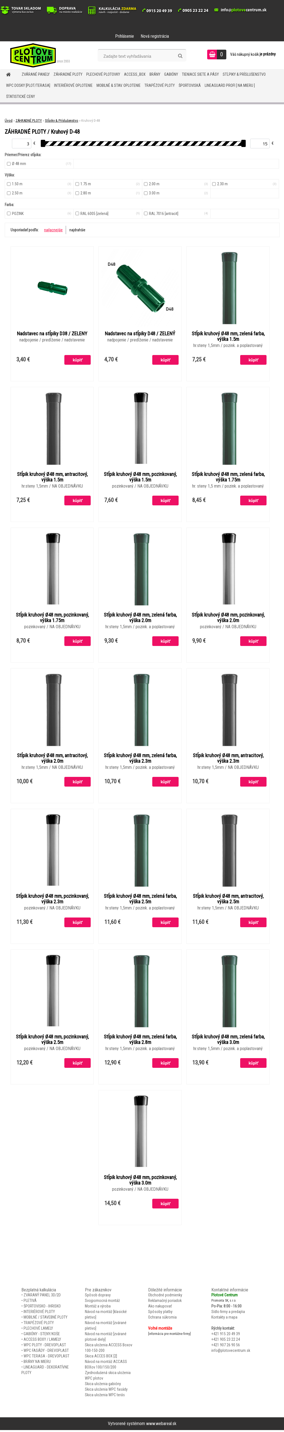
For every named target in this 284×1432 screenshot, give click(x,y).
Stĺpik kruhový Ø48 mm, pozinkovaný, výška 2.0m (228, 618)
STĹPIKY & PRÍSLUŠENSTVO (244, 74)
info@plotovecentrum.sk (230, 1352)
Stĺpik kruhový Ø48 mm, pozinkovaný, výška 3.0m (140, 1182)
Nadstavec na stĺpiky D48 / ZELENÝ (140, 334)
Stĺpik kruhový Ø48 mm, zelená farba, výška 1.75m (228, 477)
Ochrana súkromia (162, 1319)
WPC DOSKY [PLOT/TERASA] (28, 85)
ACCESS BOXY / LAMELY (42, 1341)
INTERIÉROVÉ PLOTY (39, 1313)
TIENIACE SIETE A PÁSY (200, 74)
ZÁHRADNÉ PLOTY (68, 74)
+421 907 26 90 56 (225, 1346)
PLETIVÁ (30, 1302)
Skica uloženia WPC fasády (106, 1391)
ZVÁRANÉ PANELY (36, 74)
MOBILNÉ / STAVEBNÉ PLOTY (45, 1319)
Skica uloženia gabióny (103, 1385)
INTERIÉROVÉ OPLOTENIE (73, 85)
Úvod (8, 120)
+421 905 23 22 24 (225, 1341)
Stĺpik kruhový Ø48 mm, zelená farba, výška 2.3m (140, 759)
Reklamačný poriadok (165, 1302)
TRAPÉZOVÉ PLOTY (159, 85)
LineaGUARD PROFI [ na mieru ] (230, 85)
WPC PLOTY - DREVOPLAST (45, 1346)
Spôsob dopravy (98, 1296)
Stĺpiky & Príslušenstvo (61, 120)
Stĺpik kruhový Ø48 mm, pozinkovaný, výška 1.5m (140, 477)
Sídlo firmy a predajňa (228, 1313)
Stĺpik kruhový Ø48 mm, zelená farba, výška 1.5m (228, 336)
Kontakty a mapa (224, 1319)
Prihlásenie (124, 36)
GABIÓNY (171, 74)
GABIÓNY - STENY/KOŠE (42, 1335)
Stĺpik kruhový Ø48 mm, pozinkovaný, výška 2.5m (52, 1041)
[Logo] (38, 55)
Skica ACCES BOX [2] (101, 1357)
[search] (180, 56)
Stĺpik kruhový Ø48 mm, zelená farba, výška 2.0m (140, 618)
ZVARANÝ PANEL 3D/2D (42, 1296)
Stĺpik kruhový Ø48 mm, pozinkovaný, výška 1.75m (52, 618)
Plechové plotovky (103, 74)
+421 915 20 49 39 (225, 1335)
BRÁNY (154, 74)
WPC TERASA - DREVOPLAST (46, 1357)
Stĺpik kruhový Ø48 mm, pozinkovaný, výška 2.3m (52, 900)
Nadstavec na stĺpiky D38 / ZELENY (52, 334)
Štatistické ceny (20, 96)
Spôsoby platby (160, 1313)
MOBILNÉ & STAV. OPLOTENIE (119, 85)
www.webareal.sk (161, 1425)
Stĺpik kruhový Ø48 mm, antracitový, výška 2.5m (228, 900)
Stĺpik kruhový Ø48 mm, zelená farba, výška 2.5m (140, 900)
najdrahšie (77, 230)
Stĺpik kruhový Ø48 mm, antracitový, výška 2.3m (228, 759)
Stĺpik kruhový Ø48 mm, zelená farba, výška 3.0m (228, 1041)
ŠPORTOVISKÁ (190, 85)
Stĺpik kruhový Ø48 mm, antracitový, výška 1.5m (52, 477)
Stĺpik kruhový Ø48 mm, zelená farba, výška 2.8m (140, 1041)
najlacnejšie (53, 230)
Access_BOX (135, 74)
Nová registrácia (155, 36)
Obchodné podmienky (165, 1296)
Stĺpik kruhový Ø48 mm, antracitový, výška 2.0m (52, 759)
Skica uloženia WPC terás (105, 1396)
